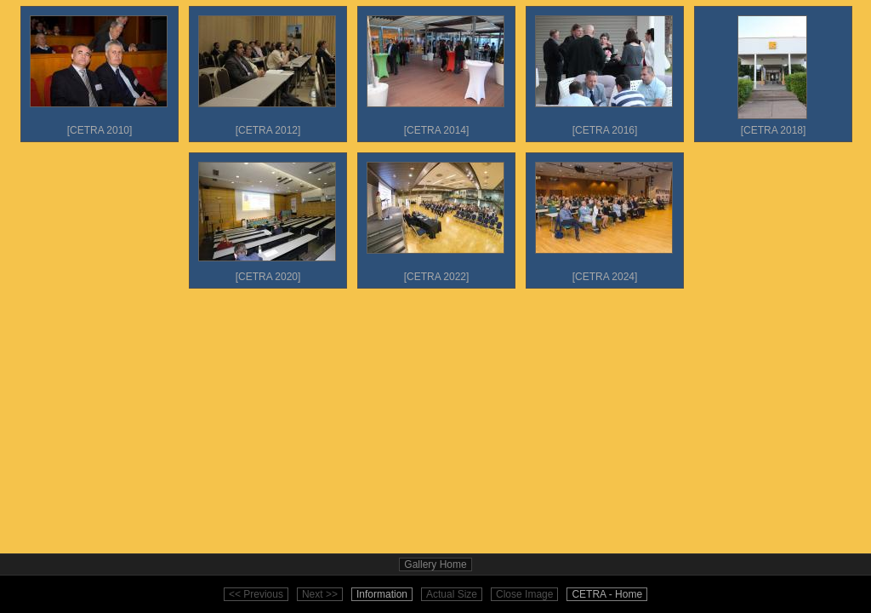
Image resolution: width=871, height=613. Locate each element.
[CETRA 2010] (98, 71)
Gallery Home (435, 564)
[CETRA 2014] (435, 71)
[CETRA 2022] (435, 218)
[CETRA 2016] (604, 71)
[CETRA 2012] (267, 71)
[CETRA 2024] (604, 218)
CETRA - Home (607, 594)
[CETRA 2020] (267, 218)
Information (381, 594)
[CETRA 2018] (772, 71)
